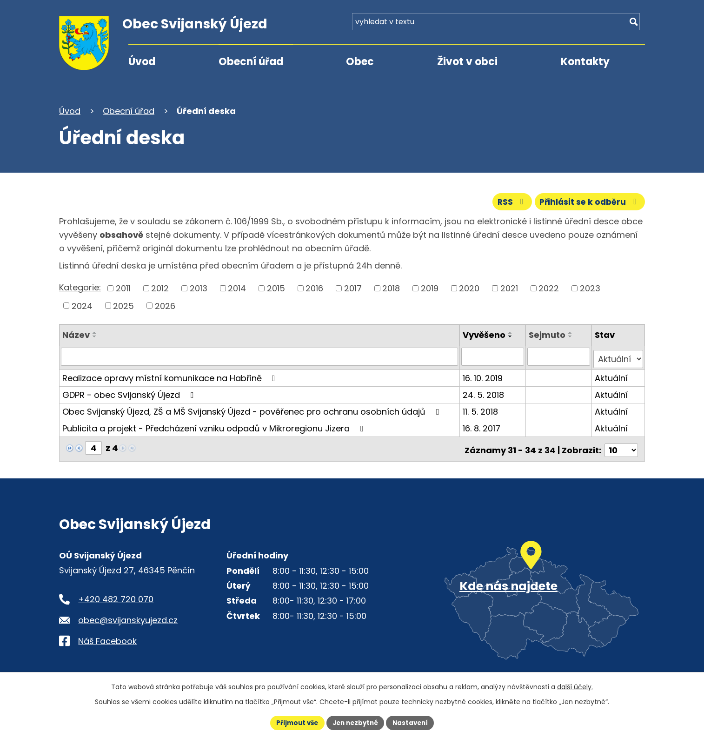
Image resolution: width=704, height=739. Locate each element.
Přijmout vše (294, 722)
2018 (391, 287)
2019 (429, 287)
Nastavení (413, 722)
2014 (237, 287)
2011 (123, 287)
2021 (509, 287)
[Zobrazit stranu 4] (93, 444)
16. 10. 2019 (484, 375)
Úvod (141, 61)
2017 (353, 287)
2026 (165, 305)
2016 (314, 287)
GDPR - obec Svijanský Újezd (129, 391)
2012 (160, 287)
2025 (123, 305)
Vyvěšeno (485, 334)
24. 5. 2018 (484, 391)
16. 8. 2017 (482, 425)
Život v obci (467, 61)
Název (76, 334)
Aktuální (611, 375)
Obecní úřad (251, 61)
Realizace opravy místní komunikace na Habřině (170, 375)
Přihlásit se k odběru (588, 201)
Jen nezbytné (355, 722)
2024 (82, 305)
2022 (548, 287)
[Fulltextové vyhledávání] (592, 27)
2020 (469, 287)
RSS (506, 201)
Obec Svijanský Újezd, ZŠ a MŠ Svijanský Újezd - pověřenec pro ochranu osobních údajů (252, 408)
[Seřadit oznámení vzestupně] (95, 332)
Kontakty (585, 61)
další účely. (575, 686)
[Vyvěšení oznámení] (493, 356)
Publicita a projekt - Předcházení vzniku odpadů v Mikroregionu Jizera (214, 425)
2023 (590, 287)
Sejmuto (547, 334)
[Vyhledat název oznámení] (260, 356)
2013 (198, 287)
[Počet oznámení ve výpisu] (621, 444)
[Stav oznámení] (618, 356)
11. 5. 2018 (481, 408)
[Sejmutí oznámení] (559, 356)
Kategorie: (80, 287)
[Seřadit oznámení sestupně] (95, 336)
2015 (276, 287)
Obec (360, 61)
